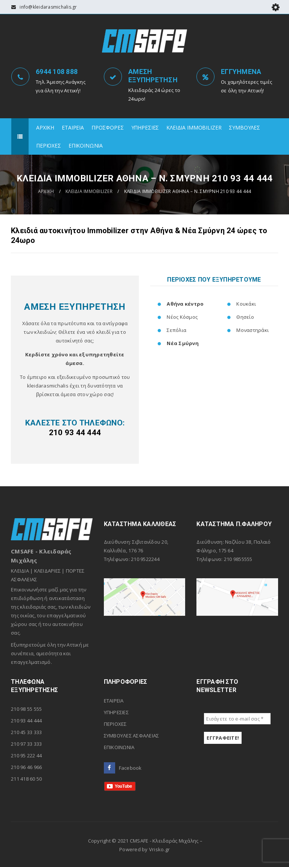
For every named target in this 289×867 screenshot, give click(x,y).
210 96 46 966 (26, 767)
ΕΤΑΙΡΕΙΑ (114, 700)
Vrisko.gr (159, 849)
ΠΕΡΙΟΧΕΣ (115, 724)
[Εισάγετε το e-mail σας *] (237, 718)
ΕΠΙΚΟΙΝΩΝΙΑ (119, 747)
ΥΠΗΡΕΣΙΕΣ (116, 712)
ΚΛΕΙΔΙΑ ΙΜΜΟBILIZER (89, 191)
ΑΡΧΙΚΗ (46, 191)
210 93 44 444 (26, 720)
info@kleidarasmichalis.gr (48, 7)
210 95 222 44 (26, 755)
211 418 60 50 (26, 778)
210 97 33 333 (26, 743)
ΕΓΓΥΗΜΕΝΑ (241, 71)
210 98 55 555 (26, 709)
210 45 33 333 (26, 732)
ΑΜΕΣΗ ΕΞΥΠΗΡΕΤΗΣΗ (153, 76)
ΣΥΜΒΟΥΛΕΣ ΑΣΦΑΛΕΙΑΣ (131, 735)
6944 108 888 (57, 71)
